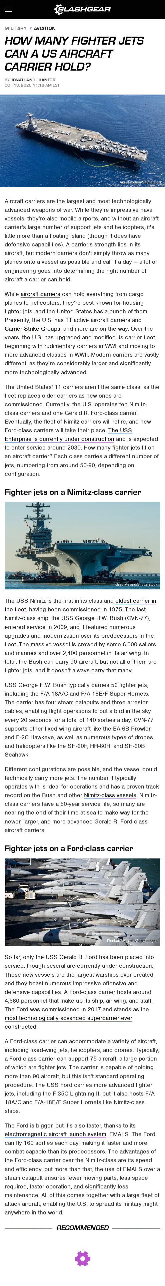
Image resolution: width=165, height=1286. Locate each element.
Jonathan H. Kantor (33, 80)
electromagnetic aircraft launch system (55, 1134)
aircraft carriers (40, 294)
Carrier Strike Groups (32, 328)
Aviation (45, 29)
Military (16, 29)
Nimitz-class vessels (110, 795)
